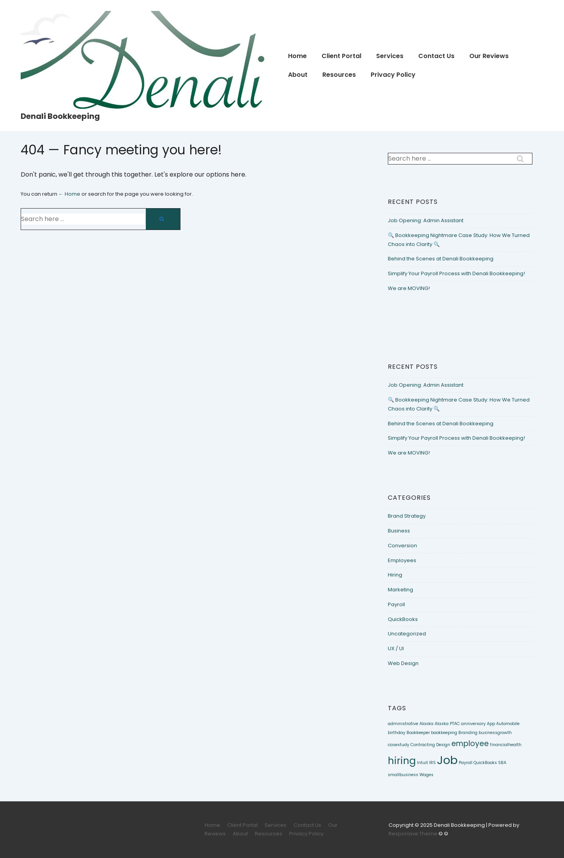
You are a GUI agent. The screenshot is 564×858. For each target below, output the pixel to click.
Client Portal (341, 55)
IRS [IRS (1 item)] (432, 763)
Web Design (403, 663)
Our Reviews (489, 55)
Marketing (400, 589)
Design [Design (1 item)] (443, 745)
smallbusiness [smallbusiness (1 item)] (403, 775)
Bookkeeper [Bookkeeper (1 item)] (418, 733)
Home (297, 55)
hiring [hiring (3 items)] (402, 761)
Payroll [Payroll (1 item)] (465, 763)
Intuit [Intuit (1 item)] (422, 763)
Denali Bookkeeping (60, 116)
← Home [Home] (69, 194)
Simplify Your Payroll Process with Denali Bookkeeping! (456, 273)
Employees (402, 560)
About (298, 74)
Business (399, 530)
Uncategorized (407, 633)
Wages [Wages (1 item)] (426, 775)
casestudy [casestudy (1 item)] (398, 745)
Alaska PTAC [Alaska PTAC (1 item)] (447, 724)
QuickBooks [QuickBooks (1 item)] (485, 763)
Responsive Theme (413, 833)
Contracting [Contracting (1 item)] (422, 745)
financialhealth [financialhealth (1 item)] (506, 745)
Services (389, 55)
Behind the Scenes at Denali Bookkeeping (440, 258)
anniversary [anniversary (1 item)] (473, 724)
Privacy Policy (393, 74)
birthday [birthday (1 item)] (396, 733)
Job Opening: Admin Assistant (425, 220)
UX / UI (396, 648)
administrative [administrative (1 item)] (403, 724)
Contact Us (436, 55)
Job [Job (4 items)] (447, 760)
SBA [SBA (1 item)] (502, 763)
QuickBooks (403, 619)
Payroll (396, 604)
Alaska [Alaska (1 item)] (426, 724)
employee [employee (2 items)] (470, 743)
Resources (339, 74)
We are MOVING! (409, 288)
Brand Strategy (407, 516)
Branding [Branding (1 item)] (467, 733)
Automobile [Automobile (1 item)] (508, 724)
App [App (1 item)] (491, 724)
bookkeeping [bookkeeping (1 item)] (444, 733)
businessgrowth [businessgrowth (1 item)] (495, 733)
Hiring (395, 574)
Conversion (402, 545)
